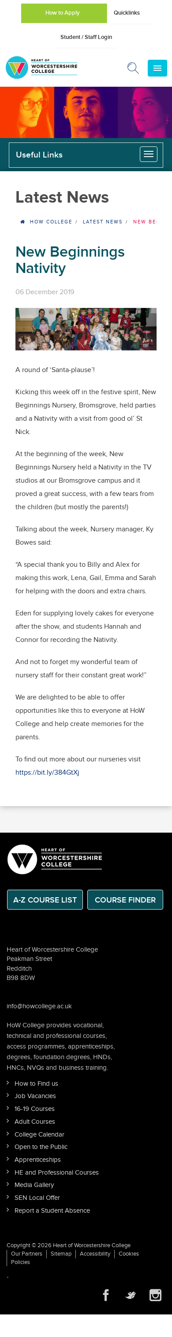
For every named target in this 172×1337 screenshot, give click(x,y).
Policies (20, 1262)
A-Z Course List (45, 900)
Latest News (103, 222)
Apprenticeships (38, 1160)
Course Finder (125, 900)
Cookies (129, 1253)
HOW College (51, 222)
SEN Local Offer (37, 1198)
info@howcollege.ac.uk (39, 1006)
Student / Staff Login (86, 37)
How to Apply (62, 12)
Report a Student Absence (52, 1210)
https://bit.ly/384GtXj (47, 772)
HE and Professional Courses (57, 1172)
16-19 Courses (35, 1109)
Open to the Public (41, 1147)
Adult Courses (35, 1122)
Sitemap (61, 1253)
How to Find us (36, 1083)
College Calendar (39, 1134)
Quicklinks (127, 12)
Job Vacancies (35, 1096)
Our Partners (26, 1253)
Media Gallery (34, 1185)
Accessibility (95, 1253)
